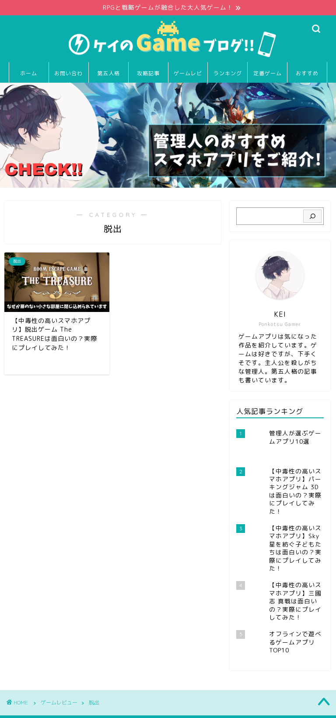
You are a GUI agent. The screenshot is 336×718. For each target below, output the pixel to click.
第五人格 (108, 73)
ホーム (28, 73)
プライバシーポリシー (46, 707)
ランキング (228, 73)
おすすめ (307, 73)
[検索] (312, 216)
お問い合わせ (68, 76)
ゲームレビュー (188, 76)
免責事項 (96, 707)
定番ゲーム (267, 73)
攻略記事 (148, 73)
